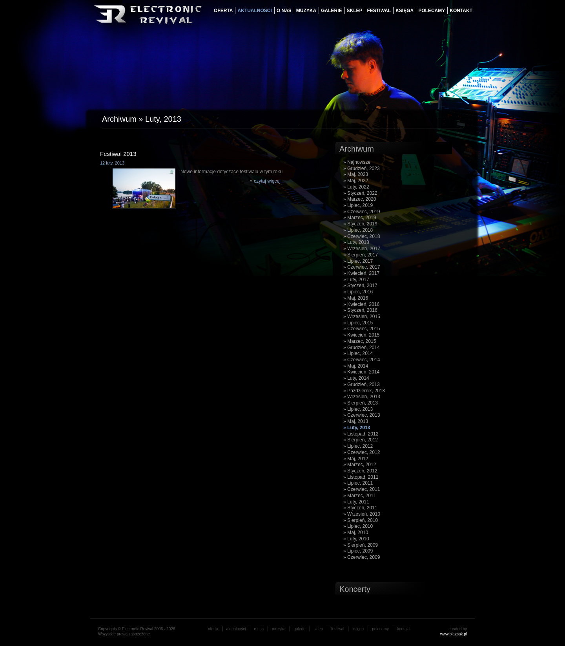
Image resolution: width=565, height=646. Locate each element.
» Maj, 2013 (355, 421)
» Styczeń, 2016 (360, 310)
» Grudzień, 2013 (361, 384)
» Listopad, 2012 (360, 434)
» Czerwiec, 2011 (361, 489)
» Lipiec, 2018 (358, 230)
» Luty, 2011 (356, 502)
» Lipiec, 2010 (358, 526)
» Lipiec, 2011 (358, 483)
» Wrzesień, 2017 (361, 248)
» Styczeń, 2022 (360, 193)
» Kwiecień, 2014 (361, 372)
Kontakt (461, 10)
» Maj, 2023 (355, 174)
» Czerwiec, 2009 (361, 557)
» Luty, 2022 (356, 187)
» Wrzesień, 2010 (361, 514)
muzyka (306, 10)
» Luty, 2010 (356, 539)
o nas (284, 10)
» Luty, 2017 (356, 279)
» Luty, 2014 (356, 378)
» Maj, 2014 (355, 366)
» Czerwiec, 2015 (361, 328)
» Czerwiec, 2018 (361, 236)
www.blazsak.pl (453, 634)
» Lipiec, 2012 (358, 446)
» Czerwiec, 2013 (361, 415)
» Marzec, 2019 (359, 217)
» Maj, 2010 (355, 532)
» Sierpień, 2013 (360, 403)
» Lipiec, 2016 (358, 292)
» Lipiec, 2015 (358, 323)
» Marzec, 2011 (359, 495)
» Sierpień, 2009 (360, 545)
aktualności (254, 10)
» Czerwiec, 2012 (361, 452)
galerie (331, 10)
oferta (223, 10)
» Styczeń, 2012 (360, 471)
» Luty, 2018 (356, 242)
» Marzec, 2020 (359, 199)
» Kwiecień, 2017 (361, 273)
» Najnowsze (356, 162)
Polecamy (431, 10)
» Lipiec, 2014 (358, 353)
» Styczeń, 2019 (360, 224)
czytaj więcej (267, 181)
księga (405, 10)
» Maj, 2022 (355, 180)
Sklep (355, 10)
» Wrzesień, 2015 (361, 316)
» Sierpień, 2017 (360, 255)
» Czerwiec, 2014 (361, 359)
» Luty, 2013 (356, 427)
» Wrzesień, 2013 (361, 396)
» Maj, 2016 (355, 298)
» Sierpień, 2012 (360, 440)
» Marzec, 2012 (359, 464)
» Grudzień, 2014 (361, 347)
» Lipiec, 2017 (358, 261)
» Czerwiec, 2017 (361, 267)
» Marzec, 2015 (359, 341)
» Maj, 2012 (355, 458)
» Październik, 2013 (364, 390)
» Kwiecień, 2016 (361, 304)
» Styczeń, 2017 (360, 285)
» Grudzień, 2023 (361, 168)
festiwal (379, 10)
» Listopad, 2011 (360, 477)
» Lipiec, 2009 (358, 551)
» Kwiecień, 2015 (361, 335)
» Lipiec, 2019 (358, 205)
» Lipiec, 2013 (358, 409)
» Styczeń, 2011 (360, 508)
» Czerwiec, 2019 (361, 211)
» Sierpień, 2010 (360, 520)
